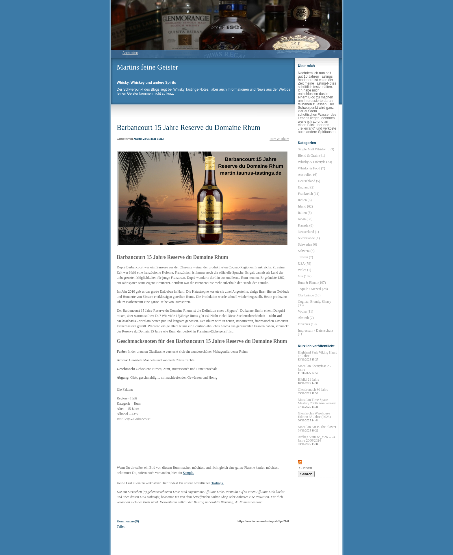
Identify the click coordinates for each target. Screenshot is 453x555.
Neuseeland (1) (308, 232)
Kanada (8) (305, 225)
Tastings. (217, 483)
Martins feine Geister (147, 67)
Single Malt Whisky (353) (316, 149)
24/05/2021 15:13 (153, 138)
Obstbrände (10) (309, 295)
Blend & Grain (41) (311, 156)
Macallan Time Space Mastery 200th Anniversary (317, 403)
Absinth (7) (306, 318)
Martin (137, 138)
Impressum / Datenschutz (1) (315, 332)
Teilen (121, 526)
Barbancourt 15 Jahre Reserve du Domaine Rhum (188, 127)
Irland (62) (305, 206)
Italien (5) (305, 213)
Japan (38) (305, 219)
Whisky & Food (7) (311, 168)
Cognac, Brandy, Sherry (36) (314, 303)
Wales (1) (304, 270)
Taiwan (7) (305, 257)
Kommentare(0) (128, 521)
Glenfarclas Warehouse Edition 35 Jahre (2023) (314, 416)
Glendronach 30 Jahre (313, 391)
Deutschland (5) (309, 181)
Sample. (188, 473)
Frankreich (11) (309, 194)
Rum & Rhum (279, 139)
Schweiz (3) (306, 251)
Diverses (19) (307, 324)
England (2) (306, 187)
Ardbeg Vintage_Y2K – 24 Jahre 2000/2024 (316, 440)
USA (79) (304, 263)
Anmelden (130, 53)
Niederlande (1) (309, 238)
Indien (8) (305, 200)
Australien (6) (307, 175)
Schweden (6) (307, 244)
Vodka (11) (305, 311)
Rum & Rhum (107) (312, 283)
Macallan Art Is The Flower (317, 428)
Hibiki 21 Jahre (308, 381)
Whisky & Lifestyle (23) (315, 162)
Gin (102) (304, 276)
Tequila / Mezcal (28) (313, 289)
